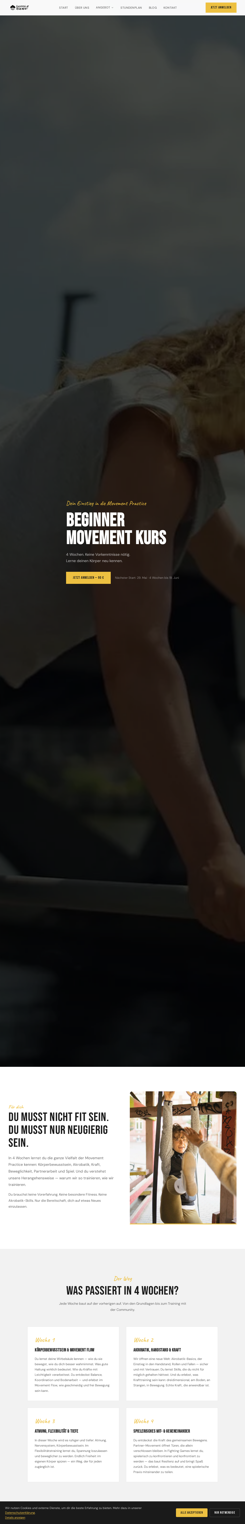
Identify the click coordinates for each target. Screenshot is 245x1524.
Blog (153, 8)
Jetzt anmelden (221, 7)
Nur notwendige (225, 1513)
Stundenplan (131, 8)
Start (63, 8)
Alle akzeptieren (192, 1513)
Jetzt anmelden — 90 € (88, 578)
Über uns (82, 8)
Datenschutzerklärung (20, 1512)
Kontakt (170, 8)
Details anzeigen (15, 1517)
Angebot (105, 7)
